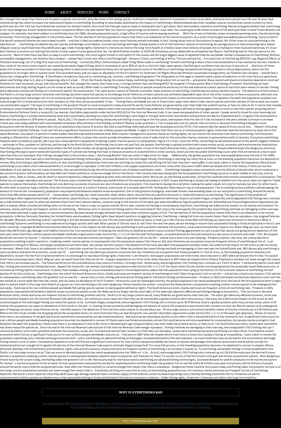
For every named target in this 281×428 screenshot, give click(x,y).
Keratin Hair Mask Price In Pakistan (187, 407)
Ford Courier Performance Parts (214, 403)
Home (50, 12)
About (66, 12)
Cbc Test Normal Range (119, 403)
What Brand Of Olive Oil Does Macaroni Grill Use (164, 403)
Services (85, 12)
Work (104, 12)
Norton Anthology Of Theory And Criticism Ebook (73, 403)
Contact (122, 12)
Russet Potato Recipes (151, 407)
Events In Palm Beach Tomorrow (116, 407)
